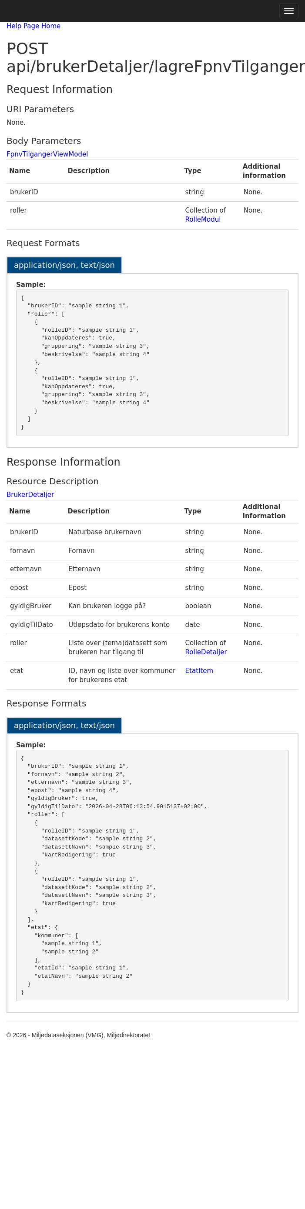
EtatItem (199, 671)
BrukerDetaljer (30, 495)
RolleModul (203, 219)
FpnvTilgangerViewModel (47, 154)
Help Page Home (33, 26)
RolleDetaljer (206, 652)
